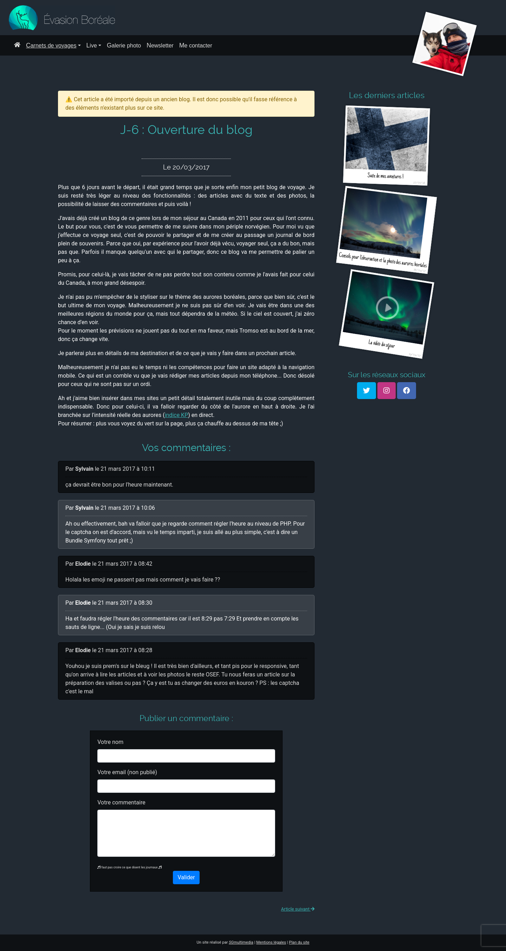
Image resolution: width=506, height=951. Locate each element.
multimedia (241, 942)
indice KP (176, 415)
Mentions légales (271, 942)
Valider (186, 877)
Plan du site (299, 942)
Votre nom (110, 742)
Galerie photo (124, 45)
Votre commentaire (121, 802)
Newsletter (160, 45)
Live (91, 45)
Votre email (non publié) (127, 772)
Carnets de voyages (51, 45)
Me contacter (195, 45)
